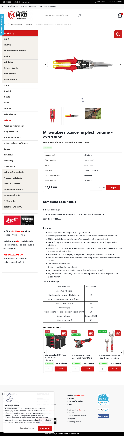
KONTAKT (52, 6)
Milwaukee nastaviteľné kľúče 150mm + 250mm (109, 356)
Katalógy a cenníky (28, 6)
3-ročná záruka (11, 6)
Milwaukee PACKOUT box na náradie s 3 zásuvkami (55, 357)
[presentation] (45, 64)
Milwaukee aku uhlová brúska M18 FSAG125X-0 (82, 356)
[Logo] (17, 15)
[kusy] (96, 187)
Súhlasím (44, 428)
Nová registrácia (116, 2)
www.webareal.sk (71, 434)
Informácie (42, 6)
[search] (79, 16)
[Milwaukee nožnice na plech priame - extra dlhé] (82, 64)
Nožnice (29, 24)
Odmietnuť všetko (27, 428)
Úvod (5, 24)
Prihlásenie (101, 2)
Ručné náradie (16, 24)
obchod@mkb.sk (11, 248)
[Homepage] (2, 6)
